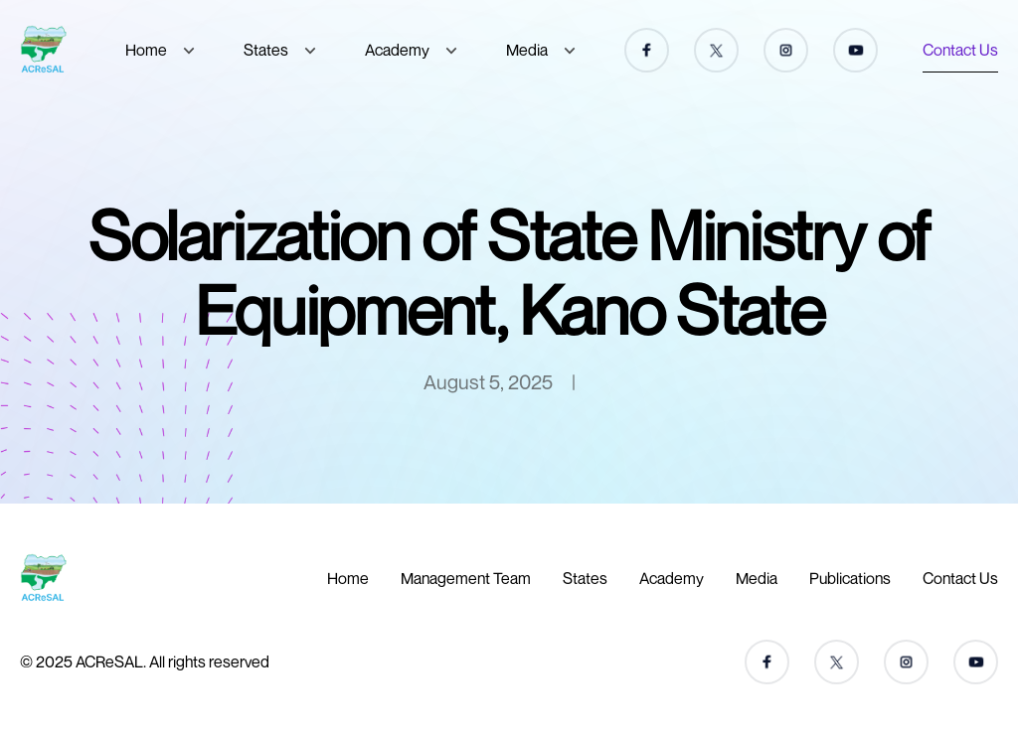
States (266, 50)
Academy (397, 50)
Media (527, 50)
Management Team (466, 578)
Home (146, 50)
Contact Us (960, 50)
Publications (850, 578)
